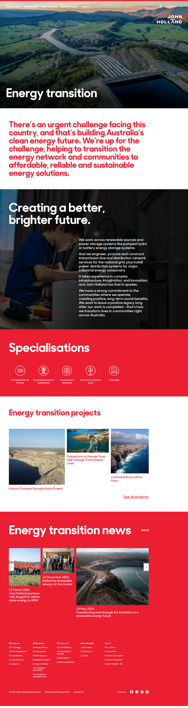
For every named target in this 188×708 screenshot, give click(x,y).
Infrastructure (39, 651)
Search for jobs (113, 663)
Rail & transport (40, 655)
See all (145, 529)
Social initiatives (64, 647)
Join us (85, 6)
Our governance (16, 659)
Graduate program (114, 659)
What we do (31, 6)
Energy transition (41, 663)
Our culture (110, 647)
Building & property (42, 659)
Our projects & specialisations (39, 675)
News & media (69, 6)
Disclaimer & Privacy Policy (57, 692)
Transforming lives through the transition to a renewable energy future (107, 614)
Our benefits (110, 651)
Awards (84, 655)
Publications (86, 651)
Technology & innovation (39, 669)
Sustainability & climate (64, 652)
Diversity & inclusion (114, 655)
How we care (49, 6)
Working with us (40, 647)
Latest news (86, 647)
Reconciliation (63, 658)
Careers (171, 6)
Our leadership (16, 655)
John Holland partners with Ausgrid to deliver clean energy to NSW (24, 596)
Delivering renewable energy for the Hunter (57, 582)
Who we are (13, 6)
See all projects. (136, 496)
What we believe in (17, 651)
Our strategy (15, 647)
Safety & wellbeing (65, 662)
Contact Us (79, 692)
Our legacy (14, 663)
